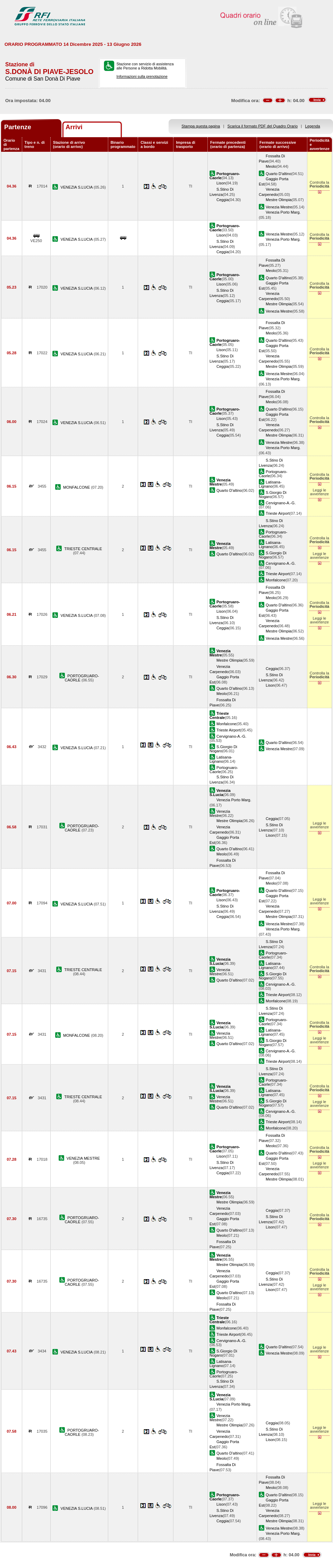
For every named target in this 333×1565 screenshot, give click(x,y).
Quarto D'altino (278, 174)
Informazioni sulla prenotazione (142, 76)
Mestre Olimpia (279, 200)
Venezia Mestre (279, 207)
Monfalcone (275, 580)
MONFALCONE (77, 487)
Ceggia (222, 200)
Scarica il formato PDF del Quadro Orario (263, 126)
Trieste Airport (278, 513)
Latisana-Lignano (270, 484)
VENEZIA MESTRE (83, 1158)
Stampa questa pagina (200, 126)
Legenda (312, 126)
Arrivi (74, 127)
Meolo (271, 166)
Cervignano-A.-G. (281, 503)
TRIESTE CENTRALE (83, 549)
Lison (220, 183)
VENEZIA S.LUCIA (77, 187)
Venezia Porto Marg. (283, 212)
